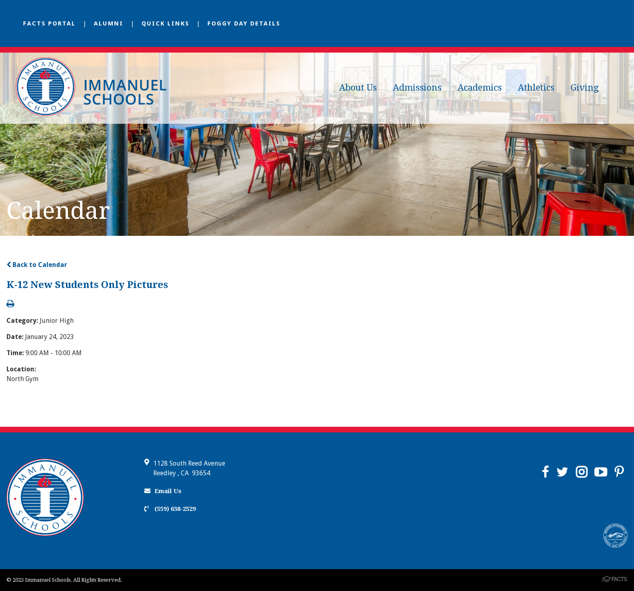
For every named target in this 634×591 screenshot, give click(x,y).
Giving (585, 88)
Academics (480, 88)
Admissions (417, 88)
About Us (358, 88)
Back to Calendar (36, 265)
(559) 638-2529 (170, 509)
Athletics (536, 88)
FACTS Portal (49, 23)
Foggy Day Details (243, 23)
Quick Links (165, 23)
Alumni (108, 23)
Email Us (163, 491)
